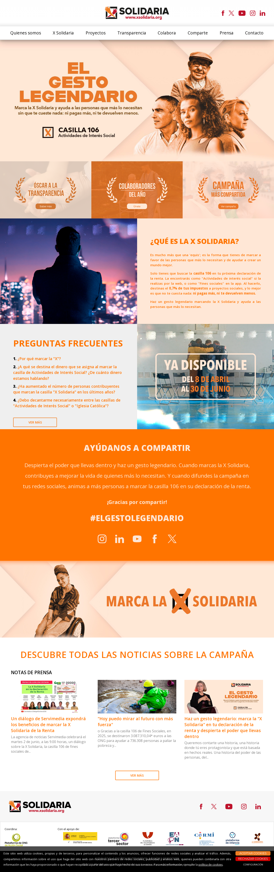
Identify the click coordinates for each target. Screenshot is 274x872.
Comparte (198, 33)
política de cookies (210, 865)
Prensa (226, 33)
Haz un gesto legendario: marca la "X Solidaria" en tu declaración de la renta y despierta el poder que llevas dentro (223, 727)
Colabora (167, 33)
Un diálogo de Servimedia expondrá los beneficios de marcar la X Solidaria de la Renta (48, 724)
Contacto (254, 33)
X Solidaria (63, 33)
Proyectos (96, 33)
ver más (35, 422)
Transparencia (131, 33)
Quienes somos (25, 33)
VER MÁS (137, 775)
